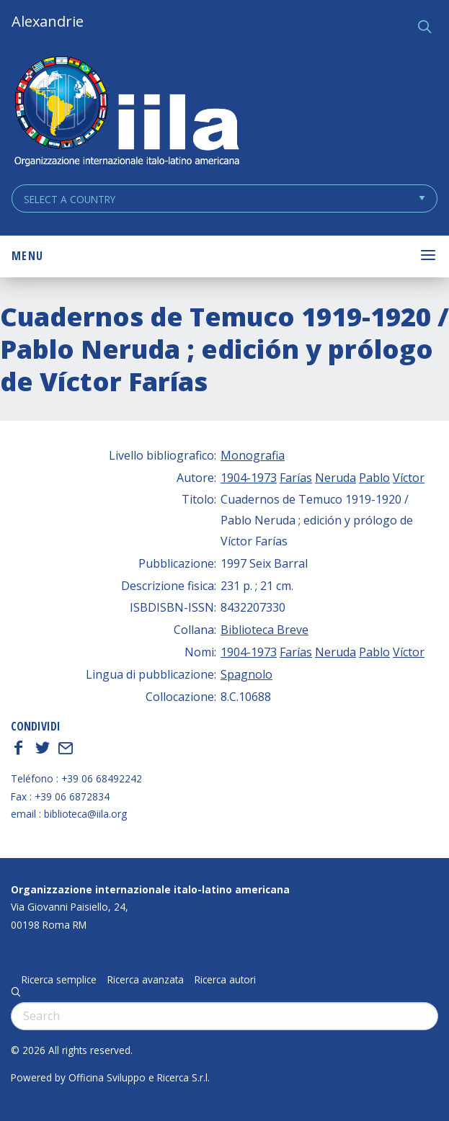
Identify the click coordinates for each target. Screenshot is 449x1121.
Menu (27, 256)
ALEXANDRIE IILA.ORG (126, 112)
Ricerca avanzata (145, 980)
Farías (296, 478)
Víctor (408, 478)
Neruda (335, 478)
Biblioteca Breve (264, 630)
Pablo (374, 478)
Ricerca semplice (59, 980)
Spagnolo (246, 674)
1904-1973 (249, 478)
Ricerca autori (225, 980)
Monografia (253, 455)
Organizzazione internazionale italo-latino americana (150, 889)
